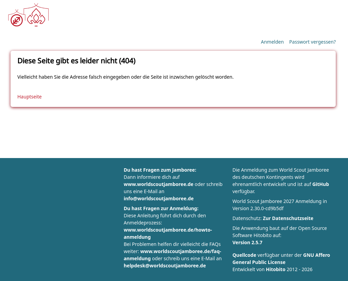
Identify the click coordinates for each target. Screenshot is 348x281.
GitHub (320, 184)
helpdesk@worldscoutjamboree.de (165, 265)
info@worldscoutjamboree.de (159, 198)
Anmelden (272, 41)
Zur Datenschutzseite (288, 218)
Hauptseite (29, 96)
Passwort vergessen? (312, 41)
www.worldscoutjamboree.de (158, 184)
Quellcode (244, 255)
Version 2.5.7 (247, 242)
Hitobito (275, 269)
